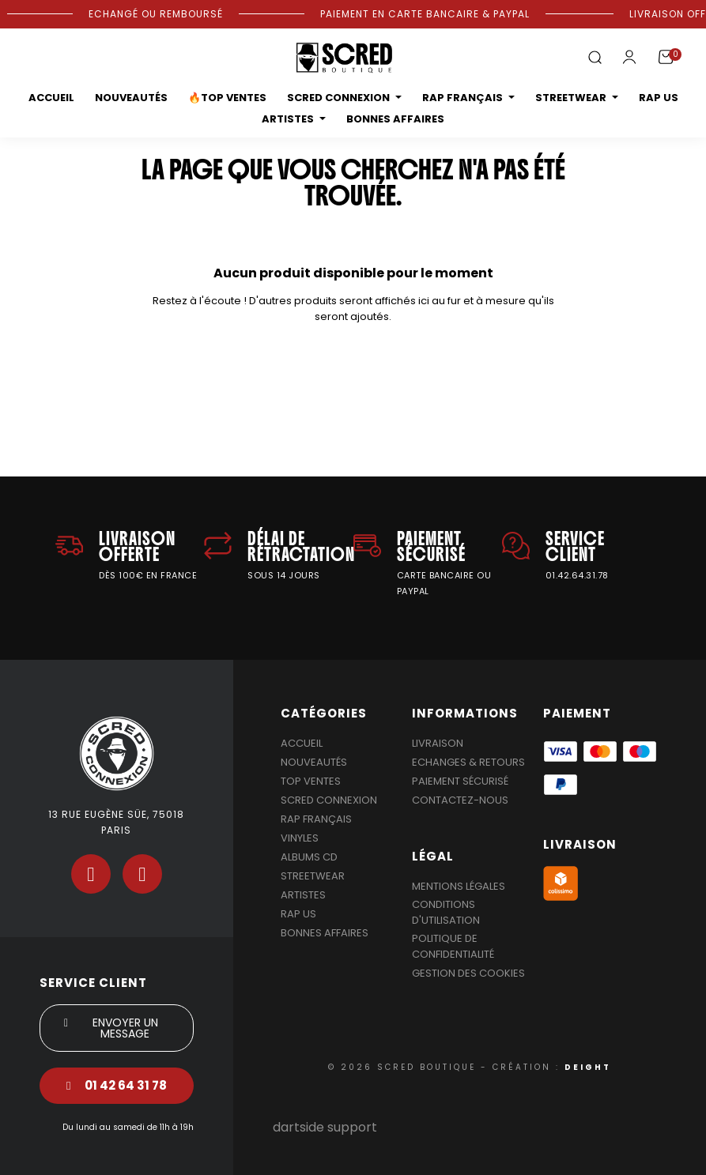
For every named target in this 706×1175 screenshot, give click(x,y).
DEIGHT (587, 1067)
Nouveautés (314, 762)
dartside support (325, 1127)
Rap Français (316, 819)
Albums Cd (309, 856)
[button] (594, 58)
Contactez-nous (460, 800)
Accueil (302, 743)
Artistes (303, 894)
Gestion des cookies (468, 973)
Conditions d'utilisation (446, 912)
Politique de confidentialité (453, 946)
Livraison (437, 743)
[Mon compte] (629, 57)
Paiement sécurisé (460, 781)
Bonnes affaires (324, 932)
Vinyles (300, 837)
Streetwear (313, 875)
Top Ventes (311, 781)
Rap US (298, 913)
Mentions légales (458, 886)
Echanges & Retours (468, 762)
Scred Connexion (329, 800)
